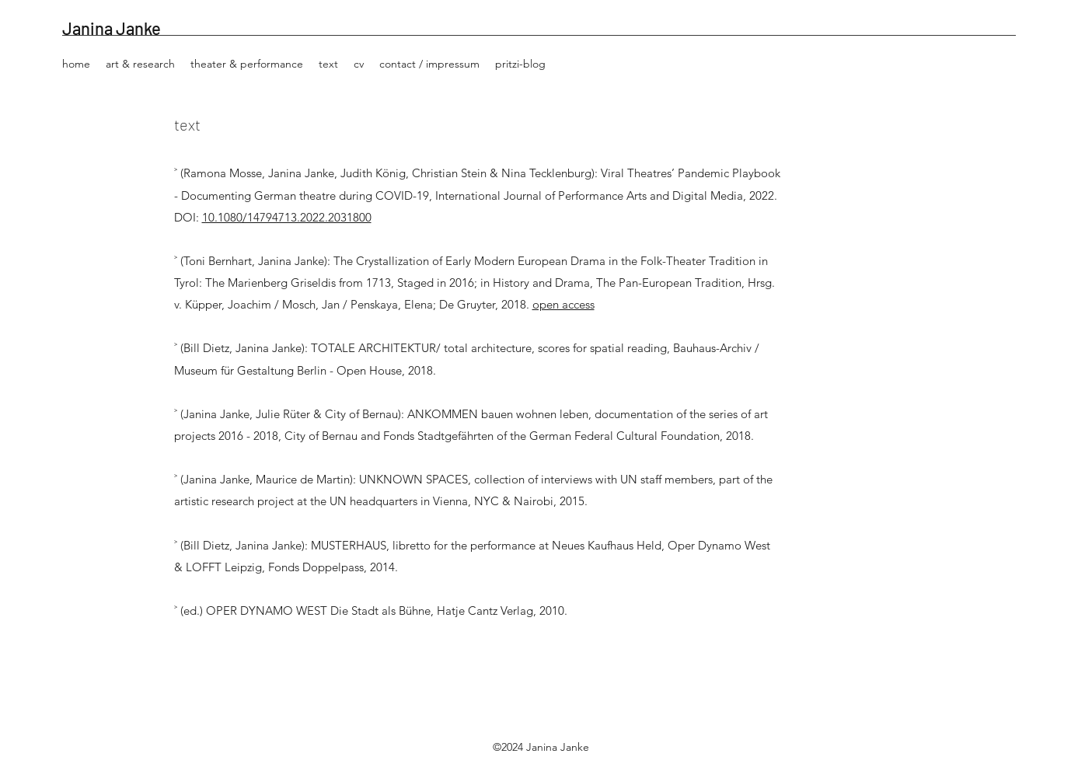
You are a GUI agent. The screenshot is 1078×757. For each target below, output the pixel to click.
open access (563, 304)
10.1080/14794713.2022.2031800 (287, 217)
